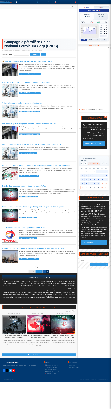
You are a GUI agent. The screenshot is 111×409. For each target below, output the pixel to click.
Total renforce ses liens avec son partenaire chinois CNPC (24, 227)
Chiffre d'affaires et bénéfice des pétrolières (93, 208)
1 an (97, 39)
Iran (88, 133)
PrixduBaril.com (7, 380)
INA (49, 286)
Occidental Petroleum (64, 291)
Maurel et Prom (48, 289)
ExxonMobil (27, 286)
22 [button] (98, 183)
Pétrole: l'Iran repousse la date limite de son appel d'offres (24, 186)
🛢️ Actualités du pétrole (44, 2)
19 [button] (86, 183)
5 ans (104, 39)
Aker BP (13, 282)
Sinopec (17, 298)
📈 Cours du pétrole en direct (25, 2)
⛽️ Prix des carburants (82, 2)
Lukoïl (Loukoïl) (29, 289)
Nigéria (90, 135)
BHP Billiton (34, 282)
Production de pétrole (99, 229)
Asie (87, 206)
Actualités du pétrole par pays (93, 143)
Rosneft (33, 295)
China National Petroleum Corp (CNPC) (40, 284)
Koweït (96, 133)
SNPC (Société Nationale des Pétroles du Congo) (50, 295)
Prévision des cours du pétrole (89, 231)
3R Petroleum (6, 282)
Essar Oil (20, 286)
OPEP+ (98, 222)
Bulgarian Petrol (54, 282)
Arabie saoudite (93, 125)
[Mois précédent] (85, 163)
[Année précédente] (82, 163)
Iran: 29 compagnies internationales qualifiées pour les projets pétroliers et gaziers (33, 207)
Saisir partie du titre (7, 54)
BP (39, 282)
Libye (100, 133)
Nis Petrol (51, 291)
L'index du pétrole (88, 242)
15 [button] (98, 179)
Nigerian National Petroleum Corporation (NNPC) (34, 291)
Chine (90, 127)
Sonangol (32, 298)
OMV (56, 291)
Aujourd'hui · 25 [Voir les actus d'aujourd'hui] (94, 163)
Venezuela (90, 138)
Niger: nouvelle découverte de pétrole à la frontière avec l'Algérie (26, 82)
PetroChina (46, 293)
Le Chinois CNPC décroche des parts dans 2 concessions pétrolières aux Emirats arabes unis (37, 165)
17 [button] (106, 179)
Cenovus (61, 282)
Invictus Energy (55, 286)
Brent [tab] (86, 7)
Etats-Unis (94, 130)
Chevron (71, 282)
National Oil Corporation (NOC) (11, 291)
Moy (102, 36)
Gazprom (34, 286)
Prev (72, 312)
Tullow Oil (61, 298)
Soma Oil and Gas (24, 298)
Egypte (94, 127)
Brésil (101, 125)
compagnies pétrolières (40, 278)
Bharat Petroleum (45, 282)
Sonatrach (38, 298)
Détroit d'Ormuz (96, 216)
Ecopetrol (5, 286)
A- (74, 6)
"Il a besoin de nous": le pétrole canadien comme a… (39, 337)
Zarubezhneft (71, 298)
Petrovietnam (12, 295)
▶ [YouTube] (13, 371)
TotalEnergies (52, 298)
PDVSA (24, 293)
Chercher (35, 54)
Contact (100, 2)
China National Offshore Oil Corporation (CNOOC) (16, 284)
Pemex (28, 293)
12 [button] (86, 179)
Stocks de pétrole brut (91, 235)
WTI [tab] (101, 7)
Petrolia (72, 293)
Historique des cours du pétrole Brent (95, 221)
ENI (73, 284)
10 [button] (106, 175)
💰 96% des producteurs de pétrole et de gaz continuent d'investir (27, 61)
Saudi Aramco (69, 295)
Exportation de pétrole (89, 218)
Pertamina (39, 293)
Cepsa (66, 282)
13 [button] (90, 179)
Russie (101, 136)
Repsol (27, 295)
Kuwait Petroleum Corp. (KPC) (11, 289)
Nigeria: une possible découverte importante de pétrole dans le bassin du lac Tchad (33, 248)
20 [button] (90, 183)
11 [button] (82, 179)
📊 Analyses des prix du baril (63, 2)
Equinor (15, 286)
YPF (66, 298)
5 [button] (86, 175)
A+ (70, 6)
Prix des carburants (87, 229)
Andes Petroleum (26, 282)
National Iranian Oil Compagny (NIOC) (64, 289)
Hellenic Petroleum (42, 286)
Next (74, 312)
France (101, 130)
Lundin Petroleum (38, 289)
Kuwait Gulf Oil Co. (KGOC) (67, 286)
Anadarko (18, 282)
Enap (10, 286)
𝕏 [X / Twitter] (7, 371)
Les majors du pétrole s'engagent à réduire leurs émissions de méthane (29, 124)
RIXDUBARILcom (10, 363)
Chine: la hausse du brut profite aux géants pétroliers (22, 103)
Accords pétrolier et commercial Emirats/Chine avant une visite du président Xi (31, 144)
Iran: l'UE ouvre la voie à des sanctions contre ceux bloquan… (63, 337)
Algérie (85, 125)
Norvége (95, 135)
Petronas (5, 295)
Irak (85, 133)
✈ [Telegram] (10, 371)
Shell (12, 298)
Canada (85, 127)
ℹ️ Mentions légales (74, 368)
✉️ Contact (72, 366)
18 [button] (82, 183)
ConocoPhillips (55, 284)
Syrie (84, 138)
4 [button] (82, 175)
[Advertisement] (39, 24)
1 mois (83, 39)
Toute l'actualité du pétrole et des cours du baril (41, 356)
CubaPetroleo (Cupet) (65, 284)
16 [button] (102, 179)
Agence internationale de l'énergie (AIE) (91, 204)
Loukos (22, 289)
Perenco (34, 293)
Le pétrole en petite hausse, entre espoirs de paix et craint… (15, 337)
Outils (93, 2)
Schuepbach (6, 298)
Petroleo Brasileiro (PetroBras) (59, 293)
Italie (92, 133)
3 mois (90, 39)
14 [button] (94, 179)
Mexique (85, 135)
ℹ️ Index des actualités (50, 370)
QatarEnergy (20, 295)
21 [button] (94, 183)
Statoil (43, 298)
